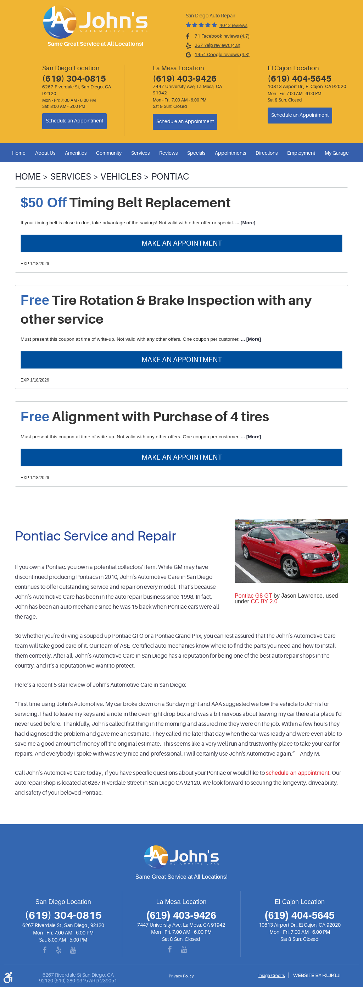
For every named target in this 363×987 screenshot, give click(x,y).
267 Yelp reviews (217, 45)
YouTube (77, 950)
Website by (316, 975)
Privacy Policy (181, 976)
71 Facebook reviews (222, 36)
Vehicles (121, 177)
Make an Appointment (181, 243)
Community (109, 153)
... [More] (244, 222)
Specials (196, 153)
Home (19, 153)
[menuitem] (20, 153)
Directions (267, 153)
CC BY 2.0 (264, 601)
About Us (45, 153)
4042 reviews (233, 25)
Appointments (230, 153)
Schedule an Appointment (74, 121)
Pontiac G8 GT (253, 596)
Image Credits (271, 975)
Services (140, 153)
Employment (301, 153)
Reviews (168, 153)
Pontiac (170, 177)
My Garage (337, 153)
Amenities (75, 153)
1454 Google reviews (222, 54)
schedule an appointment (297, 773)
